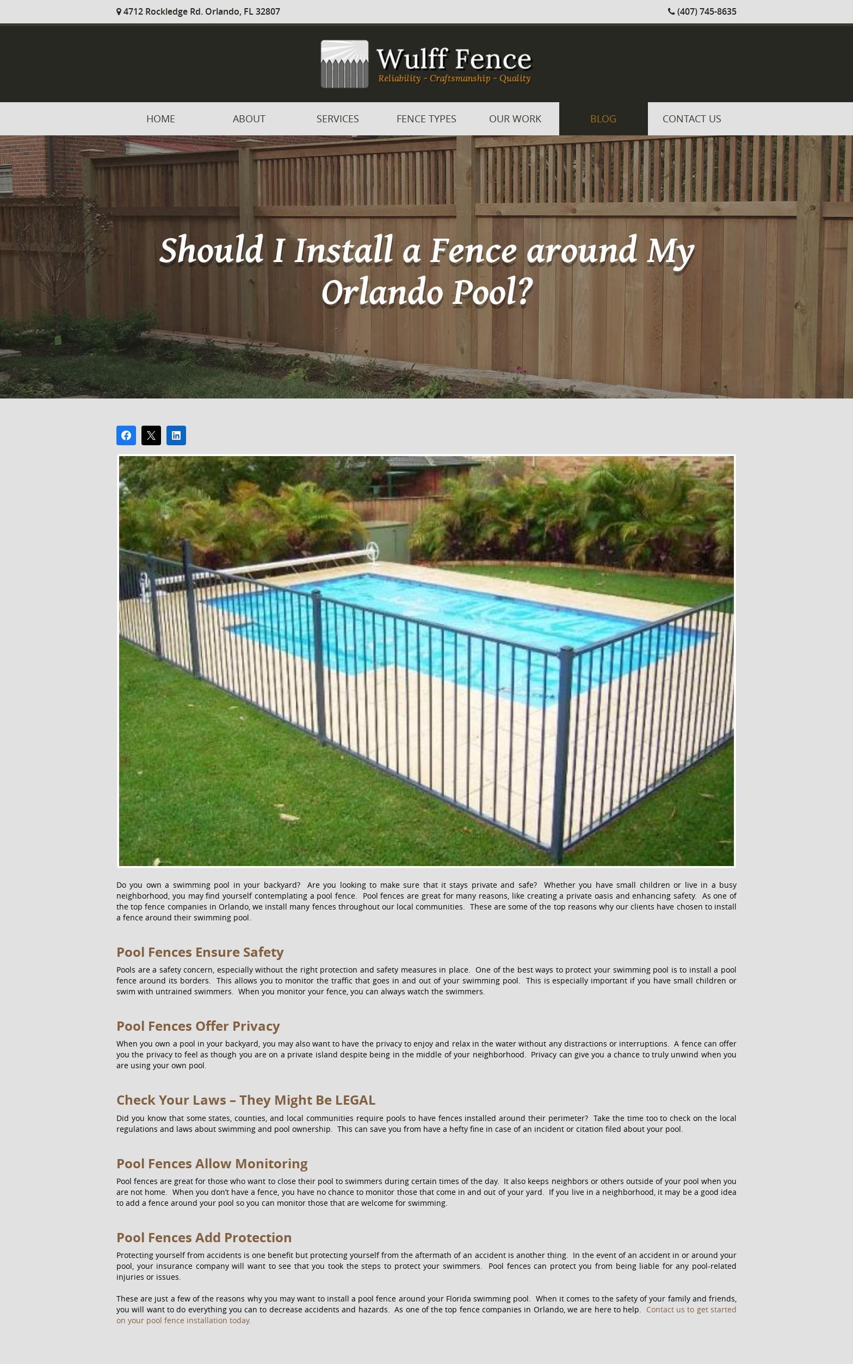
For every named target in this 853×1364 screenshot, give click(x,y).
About (249, 118)
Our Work (515, 118)
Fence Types (426, 118)
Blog (603, 118)
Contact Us (692, 118)
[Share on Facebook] (126, 435)
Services (338, 118)
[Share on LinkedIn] (176, 435)
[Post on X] (151, 435)
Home (160, 118)
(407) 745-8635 (702, 11)
